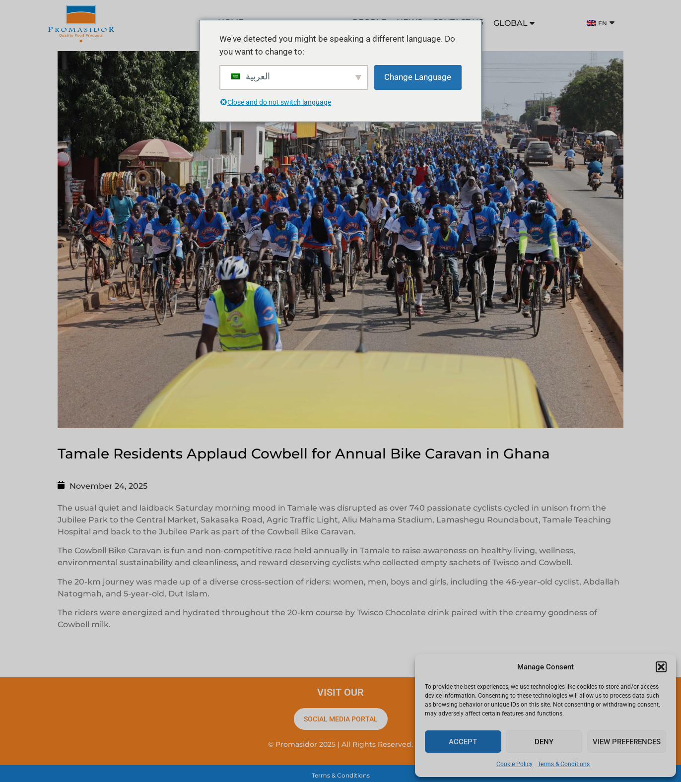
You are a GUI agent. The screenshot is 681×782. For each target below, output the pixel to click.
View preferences (627, 741)
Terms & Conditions (564, 764)
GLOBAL (514, 23)
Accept (463, 741)
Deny (544, 741)
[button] (661, 667)
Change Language (417, 77)
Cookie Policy (514, 764)
